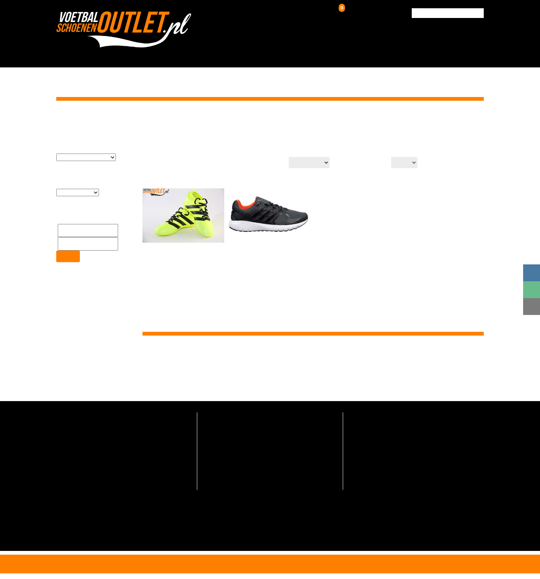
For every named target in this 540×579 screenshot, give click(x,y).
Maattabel (214, 477)
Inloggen (299, 13)
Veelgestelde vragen (226, 421)
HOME (139, 55)
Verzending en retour (226, 432)
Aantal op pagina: (363, 163)
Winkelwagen (357, 11)
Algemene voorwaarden (230, 488)
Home (437, 119)
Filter (68, 239)
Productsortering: (259, 163)
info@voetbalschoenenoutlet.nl (99, 441)
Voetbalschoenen (184, 55)
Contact (467, 55)
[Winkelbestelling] (306, 162)
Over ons (364, 55)
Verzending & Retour (416, 55)
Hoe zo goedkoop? (224, 465)
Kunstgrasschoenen (254, 55)
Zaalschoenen (320, 55)
